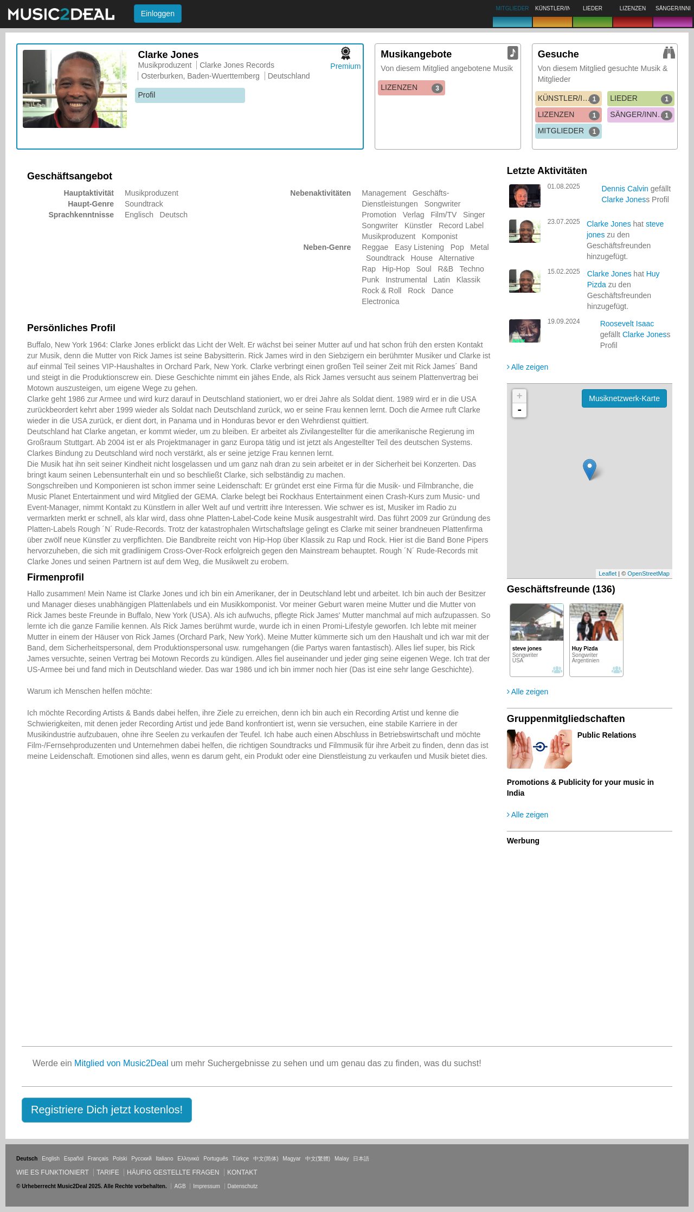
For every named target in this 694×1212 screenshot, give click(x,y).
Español (73, 1159)
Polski (120, 1159)
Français (98, 1159)
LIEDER (641, 98)
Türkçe (241, 1159)
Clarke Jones (623, 199)
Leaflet (607, 573)
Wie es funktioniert (52, 1172)
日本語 (361, 1159)
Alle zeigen (528, 367)
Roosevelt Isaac (627, 323)
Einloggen (158, 13)
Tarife (109, 1172)
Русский (141, 1159)
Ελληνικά (188, 1159)
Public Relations (607, 735)
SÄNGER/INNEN (641, 114)
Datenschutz (243, 1186)
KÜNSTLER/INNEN (570, 98)
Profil (146, 95)
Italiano (164, 1159)
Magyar (291, 1159)
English (51, 1159)
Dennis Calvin (624, 188)
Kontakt (242, 1172)
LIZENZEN (412, 87)
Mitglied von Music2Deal (121, 1063)
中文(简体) (266, 1159)
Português (215, 1159)
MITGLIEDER (569, 131)
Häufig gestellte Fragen (173, 1172)
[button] (107, 1110)
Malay (342, 1159)
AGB (179, 1186)
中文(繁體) (318, 1159)
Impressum (206, 1186)
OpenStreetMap (648, 573)
